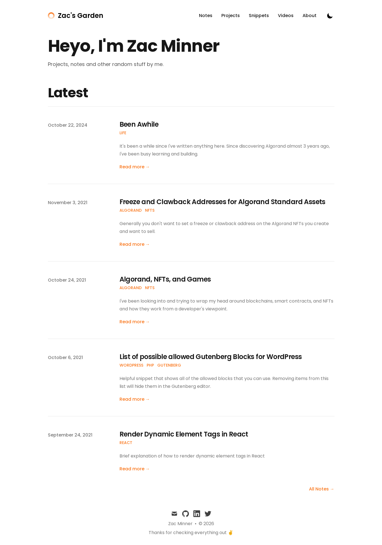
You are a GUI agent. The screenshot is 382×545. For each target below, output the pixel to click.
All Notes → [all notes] (321, 489)
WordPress (131, 365)
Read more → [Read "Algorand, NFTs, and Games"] (134, 321)
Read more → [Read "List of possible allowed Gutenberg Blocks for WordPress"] (134, 399)
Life (122, 133)
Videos (286, 15)
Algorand (130, 210)
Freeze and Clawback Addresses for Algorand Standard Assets (222, 201)
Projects (230, 15)
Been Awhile (138, 124)
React (125, 442)
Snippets (259, 15)
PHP (150, 365)
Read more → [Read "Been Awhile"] (134, 167)
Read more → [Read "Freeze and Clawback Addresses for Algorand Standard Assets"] (134, 244)
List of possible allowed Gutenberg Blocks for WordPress (210, 356)
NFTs (149, 210)
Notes (205, 15)
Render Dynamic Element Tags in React (183, 434)
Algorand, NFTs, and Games (165, 279)
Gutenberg (169, 365)
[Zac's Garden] (75, 15)
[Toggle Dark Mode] (329, 15)
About (310, 15)
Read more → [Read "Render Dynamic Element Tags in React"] (134, 469)
